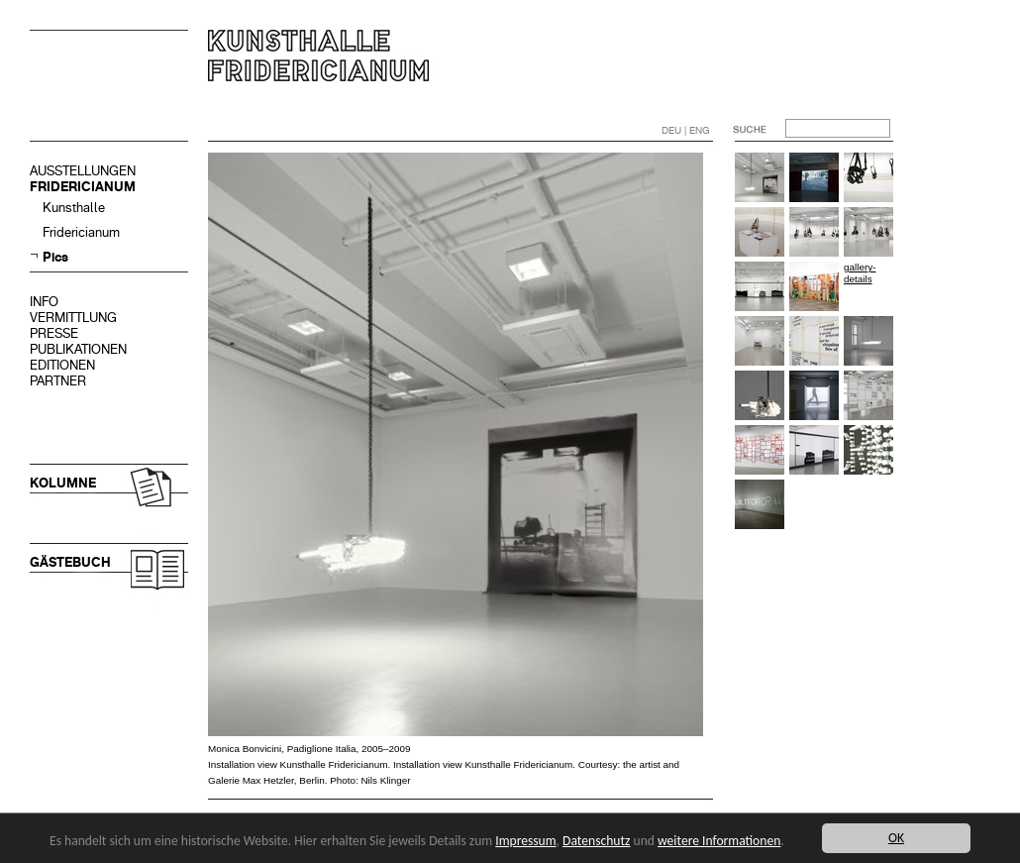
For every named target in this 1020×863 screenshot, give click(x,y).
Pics (55, 257)
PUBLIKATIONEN (78, 349)
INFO (44, 301)
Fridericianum (81, 232)
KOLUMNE (63, 483)
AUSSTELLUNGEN (83, 170)
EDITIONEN (62, 365)
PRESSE (54, 333)
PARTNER (58, 381)
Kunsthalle (74, 207)
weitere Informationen (719, 840)
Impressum (525, 840)
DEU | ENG (686, 130)
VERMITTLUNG (73, 317)
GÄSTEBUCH (70, 562)
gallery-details (859, 273)
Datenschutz (596, 840)
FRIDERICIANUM (83, 186)
